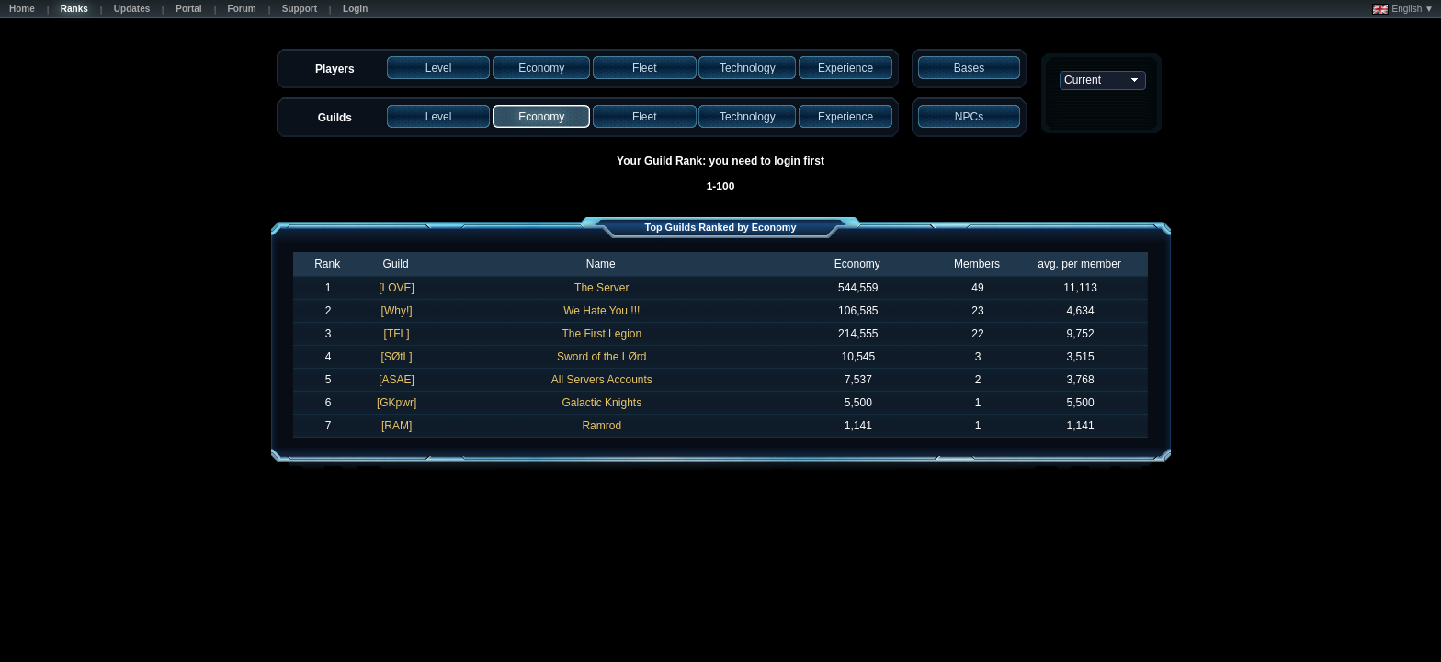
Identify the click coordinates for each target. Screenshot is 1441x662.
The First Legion (601, 333)
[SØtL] (397, 356)
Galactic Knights (601, 402)
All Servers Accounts (601, 379)
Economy (857, 263)
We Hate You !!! (601, 310)
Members (977, 263)
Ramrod (601, 425)
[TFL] (397, 333)
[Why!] (397, 310)
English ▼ (1403, 9)
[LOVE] (396, 287)
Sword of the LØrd (601, 356)
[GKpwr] (396, 402)
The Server (601, 287)
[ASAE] (396, 379)
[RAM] (396, 425)
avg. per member (1079, 263)
